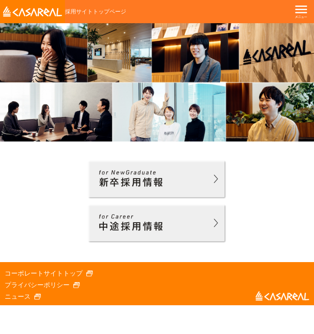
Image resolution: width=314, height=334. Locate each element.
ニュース (18, 296)
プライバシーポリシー (37, 285)
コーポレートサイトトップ (44, 273)
